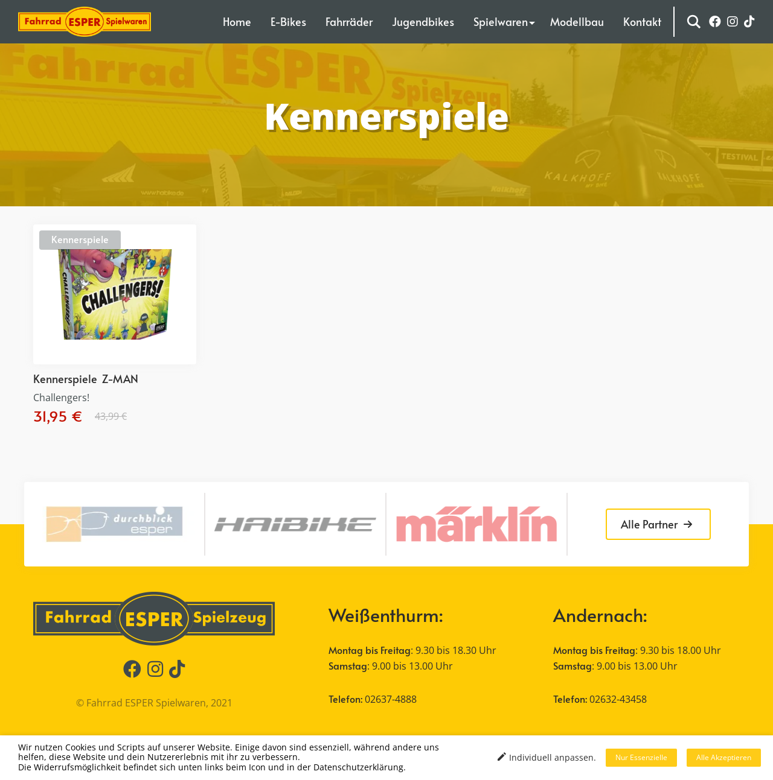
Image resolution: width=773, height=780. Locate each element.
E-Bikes (288, 21)
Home (237, 21)
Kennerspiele (80, 239)
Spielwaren (500, 21)
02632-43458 (618, 699)
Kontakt (642, 21)
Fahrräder (349, 21)
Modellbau (577, 21)
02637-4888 (391, 699)
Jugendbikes (423, 21)
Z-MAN (120, 378)
